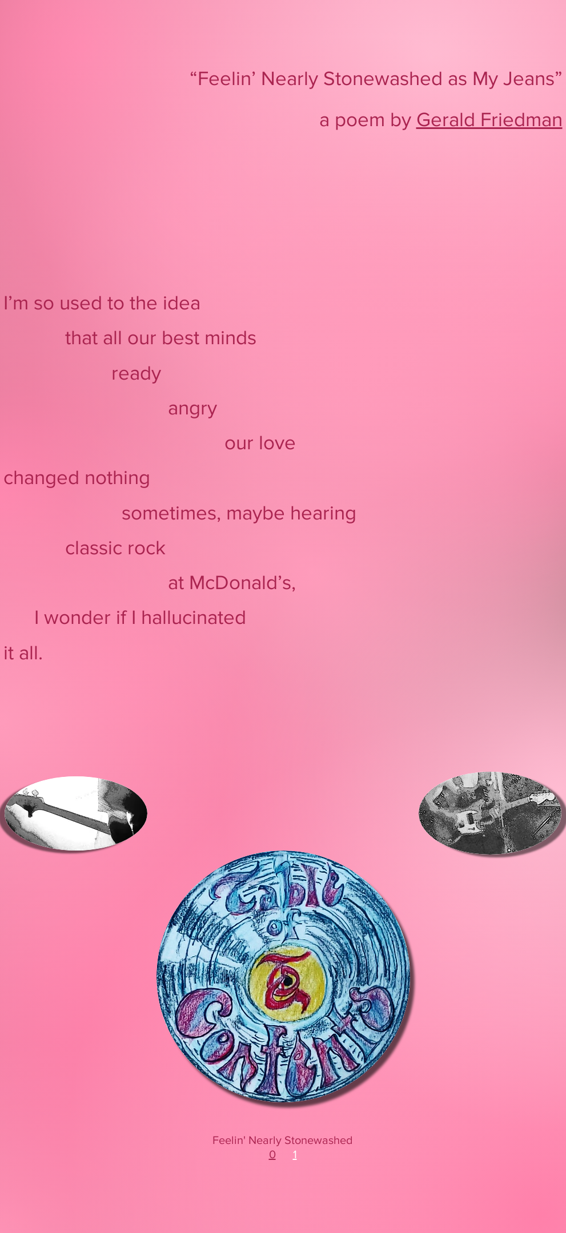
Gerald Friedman (489, 119)
